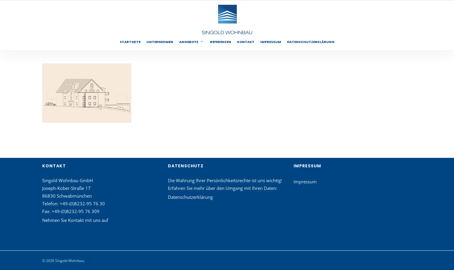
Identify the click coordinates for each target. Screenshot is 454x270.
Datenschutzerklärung (190, 197)
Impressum (305, 182)
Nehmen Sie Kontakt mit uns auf (75, 220)
